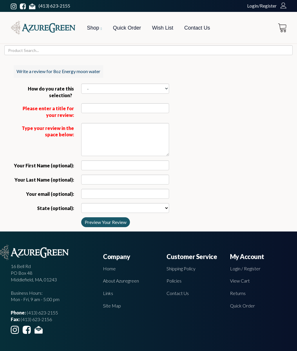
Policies (174, 280)
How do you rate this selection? (51, 92)
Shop (94, 28)
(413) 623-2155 (54, 5)
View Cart (240, 280)
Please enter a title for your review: (48, 112)
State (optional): (55, 208)
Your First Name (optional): (44, 165)
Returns (238, 293)
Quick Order (127, 28)
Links (108, 293)
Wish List (162, 28)
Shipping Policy (180, 268)
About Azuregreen (121, 280)
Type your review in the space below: (48, 131)
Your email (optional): (50, 194)
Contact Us (197, 28)
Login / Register (245, 268)
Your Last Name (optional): (44, 179)
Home (109, 268)
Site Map (112, 305)
